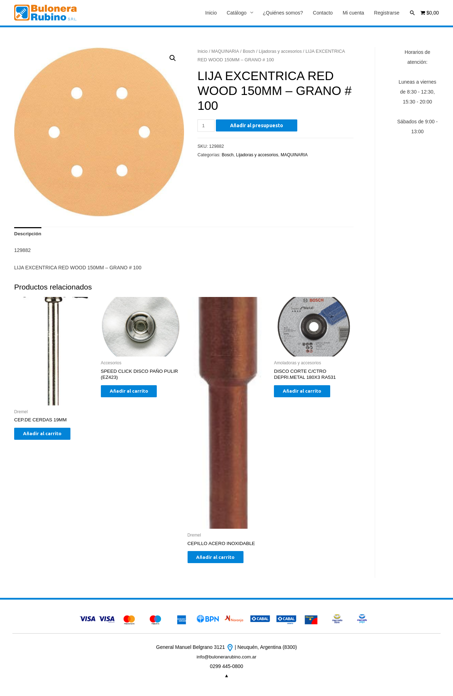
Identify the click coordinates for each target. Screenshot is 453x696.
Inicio (211, 13)
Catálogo (236, 13)
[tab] (28, 235)
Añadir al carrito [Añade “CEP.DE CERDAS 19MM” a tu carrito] (47, 436)
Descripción (28, 235)
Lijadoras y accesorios (283, 51)
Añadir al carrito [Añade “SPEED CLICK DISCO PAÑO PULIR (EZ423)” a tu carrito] (134, 394)
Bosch (250, 51)
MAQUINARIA (226, 51)
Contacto (323, 13)
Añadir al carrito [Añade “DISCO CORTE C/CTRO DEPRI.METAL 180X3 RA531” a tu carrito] (307, 394)
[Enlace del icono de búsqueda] (412, 13)
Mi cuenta (353, 13)
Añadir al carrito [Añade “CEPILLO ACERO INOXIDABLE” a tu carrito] (221, 559)
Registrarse (387, 13)
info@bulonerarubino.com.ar (226, 660)
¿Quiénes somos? (283, 13)
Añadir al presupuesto (257, 126)
